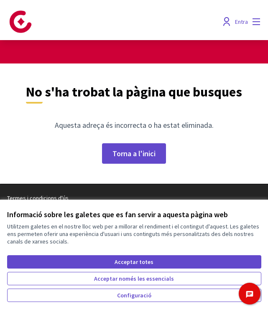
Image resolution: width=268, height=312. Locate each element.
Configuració (134, 295)
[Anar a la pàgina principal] (101, 21)
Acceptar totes (134, 262)
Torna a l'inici (134, 153)
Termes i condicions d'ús (38, 198)
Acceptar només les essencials (134, 278)
